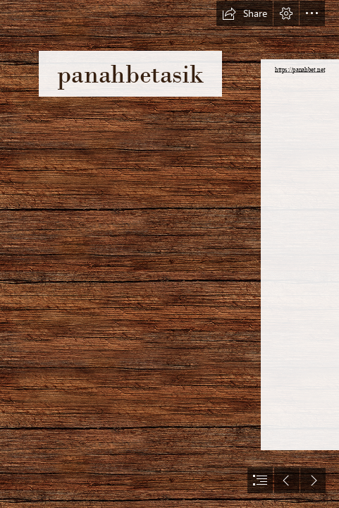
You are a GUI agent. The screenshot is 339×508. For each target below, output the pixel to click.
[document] (169, 254)
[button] (244, 13)
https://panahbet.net (300, 69)
